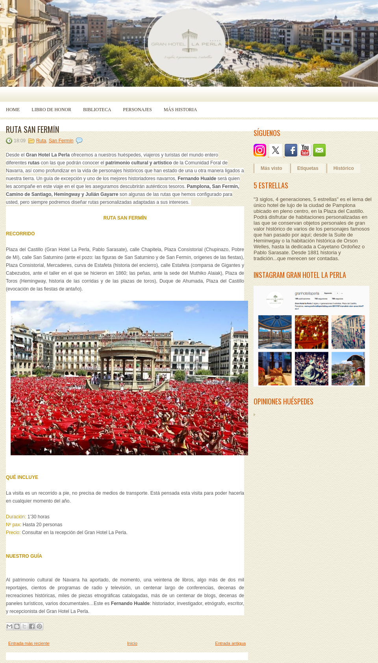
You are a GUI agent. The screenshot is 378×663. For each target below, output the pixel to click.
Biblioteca (97, 109)
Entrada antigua (230, 643)
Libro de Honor (51, 109)
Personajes (137, 109)
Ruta (41, 140)
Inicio (132, 643)
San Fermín (61, 140)
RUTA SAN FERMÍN (32, 129)
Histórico (344, 168)
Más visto (271, 168)
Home (13, 109)
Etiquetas (308, 168)
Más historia (180, 109)
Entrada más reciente (29, 643)
